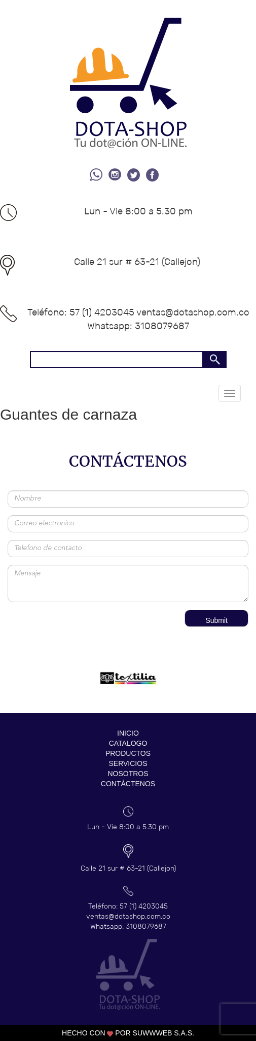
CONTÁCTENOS (128, 784)
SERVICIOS (128, 763)
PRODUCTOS (128, 753)
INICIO (128, 733)
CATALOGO (128, 743)
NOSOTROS (127, 774)
